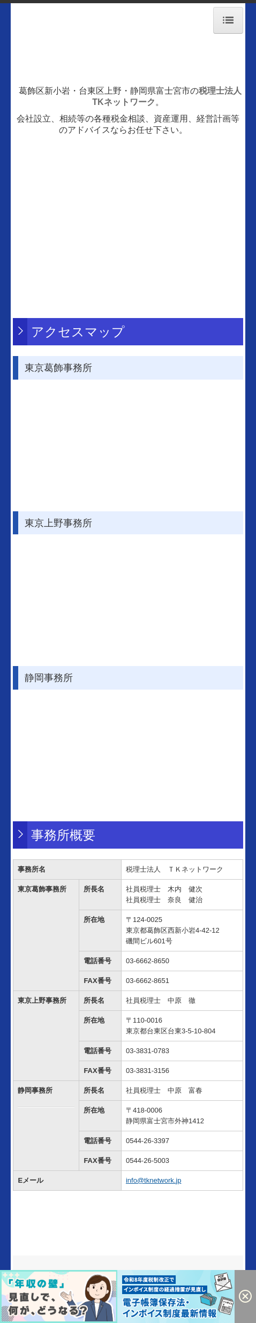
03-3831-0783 (147, 1051)
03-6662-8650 (147, 961)
